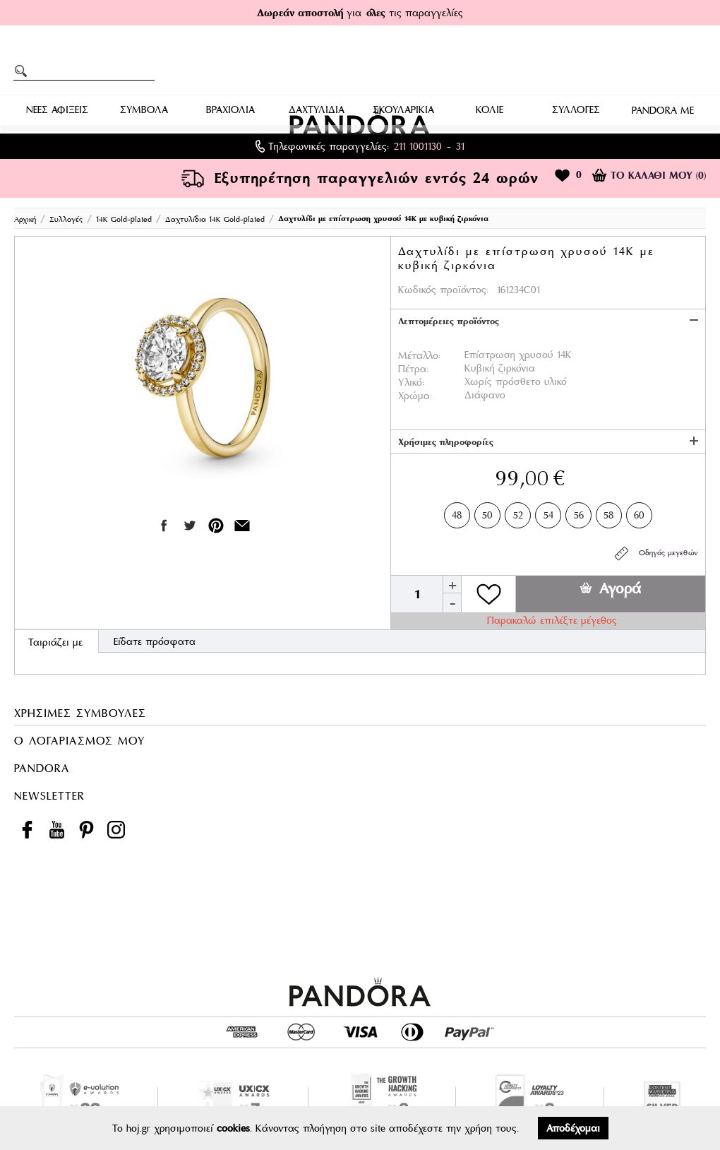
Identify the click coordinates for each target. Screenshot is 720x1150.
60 (639, 512)
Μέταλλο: (419, 355)
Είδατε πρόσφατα (155, 641)
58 (609, 512)
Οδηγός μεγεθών (655, 553)
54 (548, 512)
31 (460, 146)
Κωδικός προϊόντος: (443, 289)
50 (487, 512)
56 (579, 512)
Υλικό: (411, 382)
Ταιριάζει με (55, 642)
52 (518, 512)
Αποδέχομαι (573, 1128)
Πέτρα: (413, 368)
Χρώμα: (415, 395)
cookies (233, 1128)
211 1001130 (418, 146)
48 (457, 512)
